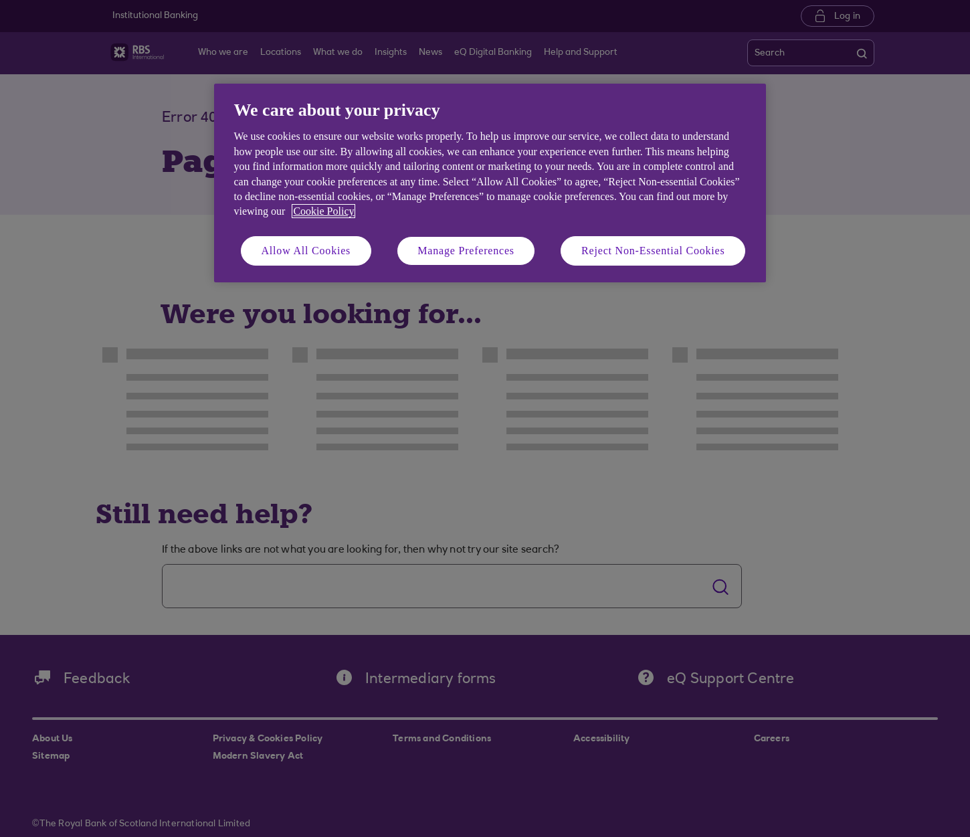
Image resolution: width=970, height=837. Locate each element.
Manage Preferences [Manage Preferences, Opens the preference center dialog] (465, 250)
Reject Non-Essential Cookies (652, 250)
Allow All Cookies (306, 250)
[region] (490, 183)
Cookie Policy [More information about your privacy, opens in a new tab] (323, 211)
